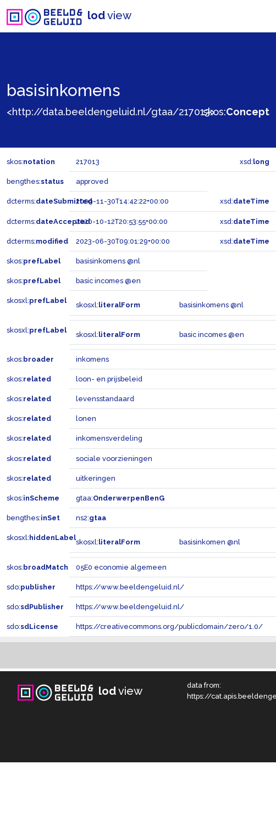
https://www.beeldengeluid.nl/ (130, 587)
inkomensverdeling (109, 438)
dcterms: (49, 201)
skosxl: (37, 300)
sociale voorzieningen (114, 458)
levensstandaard (105, 399)
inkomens (92, 359)
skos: (236, 111)
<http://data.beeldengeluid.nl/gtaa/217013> (111, 111)
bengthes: (35, 181)
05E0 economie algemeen (121, 567)
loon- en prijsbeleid (109, 379)
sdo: (31, 587)
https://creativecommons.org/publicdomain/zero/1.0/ (169, 626)
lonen (86, 418)
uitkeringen (95, 478)
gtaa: (120, 498)
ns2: (91, 518)
